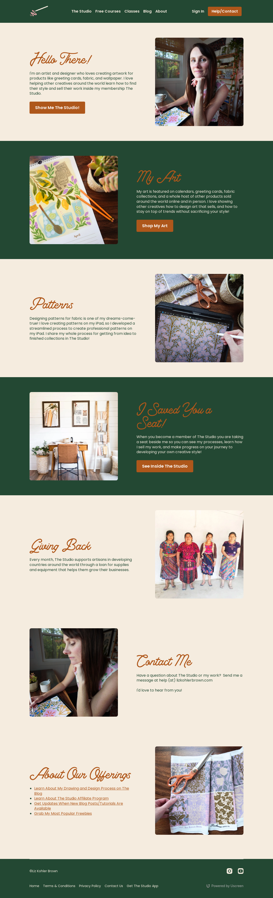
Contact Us (114, 886)
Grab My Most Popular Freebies (63, 813)
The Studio (81, 11)
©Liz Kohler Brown (44, 871)
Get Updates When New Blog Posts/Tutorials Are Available (78, 806)
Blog (147, 11)
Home (34, 886)
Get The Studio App (142, 886)
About (161, 11)
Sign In (198, 11)
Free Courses (108, 11)
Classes (132, 11)
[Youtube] (240, 871)
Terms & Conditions (59, 886)
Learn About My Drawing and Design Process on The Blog (81, 791)
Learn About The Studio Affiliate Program (71, 798)
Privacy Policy (90, 886)
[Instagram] (229, 871)
